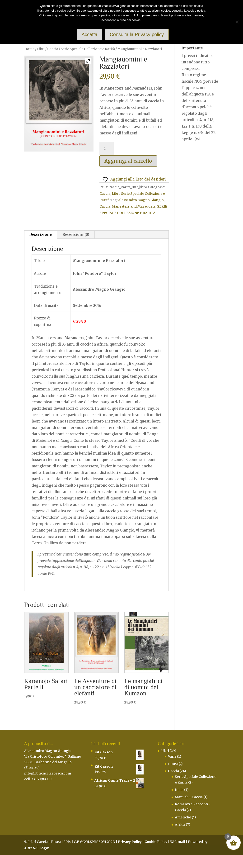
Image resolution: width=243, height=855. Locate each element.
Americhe (183, 817)
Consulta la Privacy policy (137, 34)
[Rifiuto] (237, 21)
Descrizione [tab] (40, 234)
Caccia (52, 49)
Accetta (90, 34)
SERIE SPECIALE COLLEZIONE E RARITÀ (133, 209)
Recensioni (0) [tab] (75, 234)
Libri (41, 49)
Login (44, 848)
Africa (180, 824)
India (179, 790)
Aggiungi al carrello (128, 161)
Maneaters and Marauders (134, 206)
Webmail (177, 842)
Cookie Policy (156, 842)
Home (29, 49)
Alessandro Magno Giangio (141, 200)
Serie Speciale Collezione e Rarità (88, 49)
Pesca (173, 764)
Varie (172, 756)
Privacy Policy (130, 842)
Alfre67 (30, 848)
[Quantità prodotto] (106, 148)
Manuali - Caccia (189, 797)
